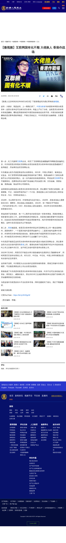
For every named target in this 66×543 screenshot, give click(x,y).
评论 (16, 410)
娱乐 (32, 410)
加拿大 (16, 385)
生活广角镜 (56, 427)
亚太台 (49, 385)
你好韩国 (55, 432)
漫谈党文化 (32, 488)
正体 (25, 2)
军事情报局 (23, 442)
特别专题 (32, 458)
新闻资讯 (19, 396)
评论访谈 (23, 425)
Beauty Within (57, 440)
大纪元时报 (23, 508)
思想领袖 (23, 437)
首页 (2, 41)
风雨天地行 (32, 481)
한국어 (31, 387)
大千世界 (55, 442)
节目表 (37, 396)
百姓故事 (32, 486)
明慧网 (60, 508)
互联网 (19, 161)
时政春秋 (23, 435)
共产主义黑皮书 (34, 483)
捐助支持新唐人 (56, 396)
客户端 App (13, 504)
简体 (29, 2)
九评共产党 (32, 473)
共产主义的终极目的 (35, 468)
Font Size (56, 96)
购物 (11, 399)
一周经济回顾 (14, 445)
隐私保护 (29, 501)
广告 (53, 2)
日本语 (25, 387)
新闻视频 (13, 425)
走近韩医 (44, 440)
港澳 (21, 410)
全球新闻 (12, 427)
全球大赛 (12, 418)
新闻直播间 (47, 8)
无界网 (11, 510)
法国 (38, 385)
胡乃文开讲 (44, 432)
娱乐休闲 (56, 425)
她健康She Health (46, 430)
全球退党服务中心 (50, 508)
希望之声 (39, 508)
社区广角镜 (13, 447)
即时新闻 (27, 416)
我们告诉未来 (33, 461)
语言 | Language (37, 2)
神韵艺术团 (13, 508)
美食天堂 (55, 435)
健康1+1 (43, 427)
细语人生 (23, 455)
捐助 (58, 2)
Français (11, 387)
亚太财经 (12, 452)
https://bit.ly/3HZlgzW (21, 295)
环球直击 (12, 430)
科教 (27, 412)
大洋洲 (27, 385)
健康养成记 (44, 435)
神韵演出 (56, 416)
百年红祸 (32, 478)
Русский (18, 387)
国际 (10, 410)
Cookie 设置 (33, 523)
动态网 (4, 510)
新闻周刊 (12, 440)
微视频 (56, 102)
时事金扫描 (23, 432)
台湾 (21, 412)
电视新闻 (15, 41)
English (4, 387)
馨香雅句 (33, 435)
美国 (10, 412)
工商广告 (32, 493)
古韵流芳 (33, 432)
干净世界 (32, 508)
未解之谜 (33, 427)
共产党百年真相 (34, 466)
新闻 (11, 406)
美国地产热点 (34, 445)
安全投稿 (44, 501)
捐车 (63, 2)
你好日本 (55, 430)
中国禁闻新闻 (31, 41)
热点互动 (23, 430)
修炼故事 (32, 491)
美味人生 (55, 437)
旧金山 (43, 385)
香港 (10, 228)
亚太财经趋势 (14, 450)
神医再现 (44, 437)
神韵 (8, 2)
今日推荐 (35, 416)
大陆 (16, 412)
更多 (25, 510)
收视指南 (21, 501)
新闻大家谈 (23, 427)
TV (54, 8)
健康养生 (44, 425)
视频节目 (8, 41)
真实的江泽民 (33, 476)
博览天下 (42, 416)
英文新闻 (47, 2)
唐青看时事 (23, 445)
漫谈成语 (33, 437)
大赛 (13, 2)
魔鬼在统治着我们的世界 (37, 471)
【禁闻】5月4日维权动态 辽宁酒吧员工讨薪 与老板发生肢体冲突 (23, 314)
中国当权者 (41, 106)
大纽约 (10, 385)
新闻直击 (12, 437)
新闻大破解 (23, 440)
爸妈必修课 (33, 440)
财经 (27, 410)
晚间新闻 (12, 435)
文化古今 (33, 442)
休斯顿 (33, 385)
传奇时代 (32, 463)
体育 (32, 412)
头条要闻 (12, 416)
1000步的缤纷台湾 (58, 449)
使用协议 (37, 501)
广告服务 (52, 501)
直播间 (45, 396)
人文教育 (34, 425)
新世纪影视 (18, 510)
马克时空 (23, 450)
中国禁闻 (22, 41)
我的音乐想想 (57, 452)
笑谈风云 (33, 430)
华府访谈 (12, 442)
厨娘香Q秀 (56, 445)
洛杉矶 (22, 385)
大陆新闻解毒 (24, 452)
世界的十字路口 (25, 447)
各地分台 (19, 2)
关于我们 (13, 501)
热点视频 (19, 416)
